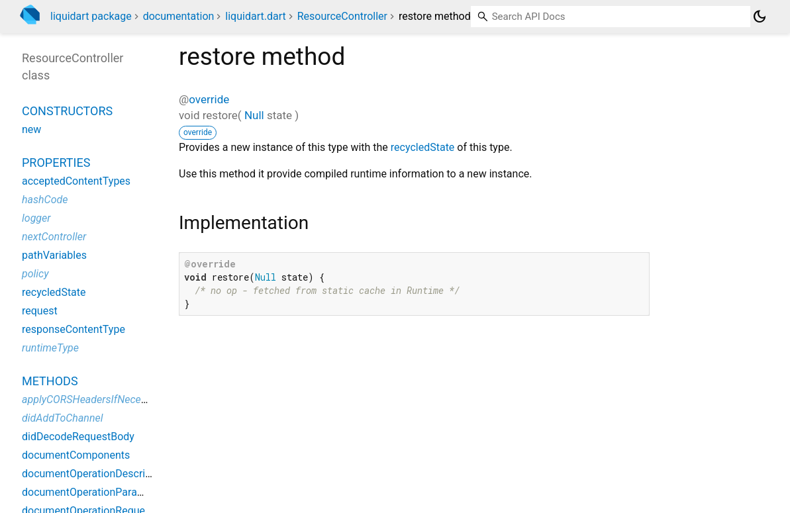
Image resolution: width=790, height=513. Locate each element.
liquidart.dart (255, 16)
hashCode (45, 199)
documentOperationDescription (95, 473)
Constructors (67, 111)
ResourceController (342, 16)
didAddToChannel (62, 418)
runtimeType (50, 348)
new (31, 129)
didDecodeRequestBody (78, 436)
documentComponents (76, 455)
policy (35, 273)
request (40, 310)
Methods (50, 381)
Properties (56, 162)
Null (254, 115)
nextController (54, 236)
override (209, 99)
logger (36, 218)
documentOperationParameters (96, 492)
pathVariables (54, 255)
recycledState (423, 147)
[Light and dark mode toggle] (759, 16)
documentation (179, 16)
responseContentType (73, 329)
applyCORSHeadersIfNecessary (94, 399)
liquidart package (91, 16)
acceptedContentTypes (76, 181)
